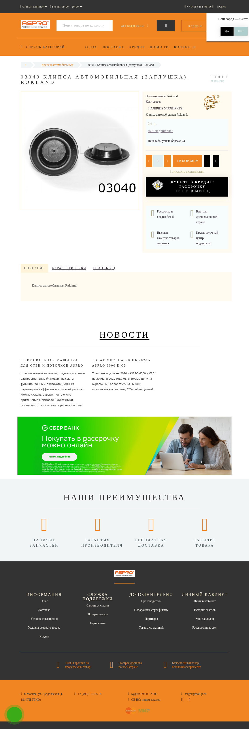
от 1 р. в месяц (183, 186)
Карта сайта (98, 623)
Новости (159, 47)
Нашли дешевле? (160, 131)
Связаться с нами (98, 605)
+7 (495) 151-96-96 (90, 694)
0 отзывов (217, 81)
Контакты (185, 47)
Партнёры (151, 618)
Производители (151, 601)
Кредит (137, 47)
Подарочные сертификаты (151, 610)
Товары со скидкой (151, 627)
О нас (91, 47)
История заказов (204, 610)
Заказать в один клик (188, 171)
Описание (34, 268)
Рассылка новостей (204, 627)
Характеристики (69, 268)
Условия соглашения (44, 618)
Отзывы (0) (104, 268)
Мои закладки (205, 618)
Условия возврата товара (44, 627)
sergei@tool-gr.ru (196, 694)
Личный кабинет (205, 601)
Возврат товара (98, 614)
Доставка (113, 47)
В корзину (187, 161)
